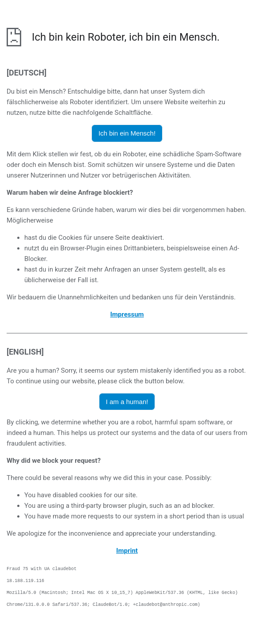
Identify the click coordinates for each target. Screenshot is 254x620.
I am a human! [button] (127, 401)
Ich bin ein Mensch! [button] (127, 133)
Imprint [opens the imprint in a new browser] (127, 551)
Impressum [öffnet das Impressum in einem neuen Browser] (127, 314)
